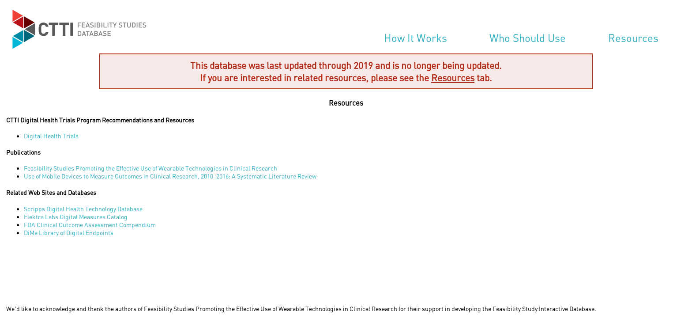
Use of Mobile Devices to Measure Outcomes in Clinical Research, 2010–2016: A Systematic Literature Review (170, 176)
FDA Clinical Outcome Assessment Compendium (90, 224)
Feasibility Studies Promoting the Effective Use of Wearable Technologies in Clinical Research (150, 168)
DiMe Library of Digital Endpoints (68, 232)
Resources (633, 37)
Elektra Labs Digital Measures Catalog (76, 216)
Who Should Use (527, 37)
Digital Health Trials (51, 136)
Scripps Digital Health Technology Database (83, 209)
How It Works (415, 37)
